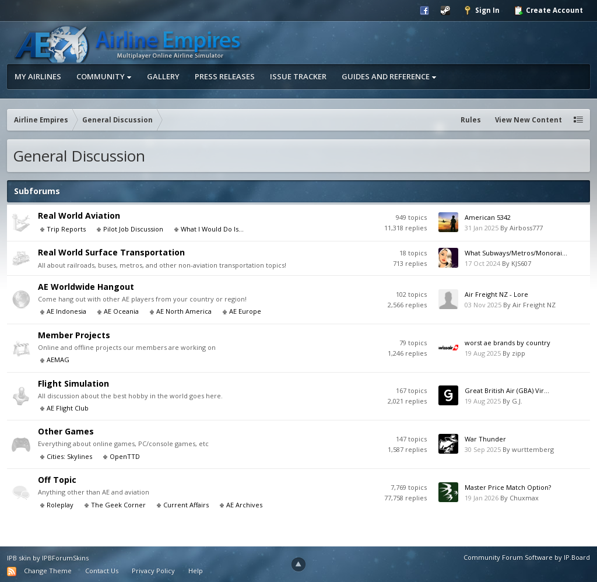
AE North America (184, 311)
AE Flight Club (68, 408)
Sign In (481, 10)
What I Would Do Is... (212, 229)
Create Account (548, 10)
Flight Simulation (73, 383)
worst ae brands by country (507, 342)
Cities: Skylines (69, 456)
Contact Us (101, 570)
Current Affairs (186, 504)
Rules (471, 119)
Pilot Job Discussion (133, 229)
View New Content (528, 119)
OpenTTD (125, 456)
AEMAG (58, 359)
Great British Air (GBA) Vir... (507, 390)
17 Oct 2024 (482, 263)
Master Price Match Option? (508, 487)
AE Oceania (121, 311)
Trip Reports (66, 229)
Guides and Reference (389, 76)
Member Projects (74, 335)
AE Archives (244, 504)
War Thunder (485, 438)
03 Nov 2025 (483, 304)
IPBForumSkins (65, 557)
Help (195, 570)
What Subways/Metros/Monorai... (516, 252)
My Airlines (38, 76)
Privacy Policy (153, 570)
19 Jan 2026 (481, 497)
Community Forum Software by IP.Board (526, 557)
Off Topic (57, 479)
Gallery (163, 76)
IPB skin (19, 557)
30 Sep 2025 (483, 449)
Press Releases (225, 76)
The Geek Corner (118, 504)
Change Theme (48, 570)
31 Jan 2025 (481, 227)
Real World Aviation (79, 215)
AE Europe (245, 311)
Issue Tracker (298, 76)
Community (104, 76)
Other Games (66, 431)
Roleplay (60, 504)
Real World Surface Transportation (111, 252)
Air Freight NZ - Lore (496, 294)
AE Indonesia (66, 311)
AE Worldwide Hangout (86, 286)
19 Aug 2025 (483, 353)
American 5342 (488, 217)
